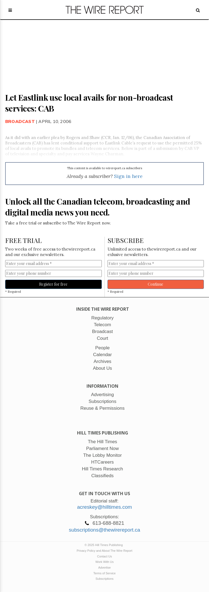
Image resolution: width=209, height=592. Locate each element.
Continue (155, 284)
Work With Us (104, 561)
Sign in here (128, 176)
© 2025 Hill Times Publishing (104, 545)
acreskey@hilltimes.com (104, 507)
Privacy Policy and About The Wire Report (105, 550)
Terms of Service (104, 573)
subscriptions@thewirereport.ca (104, 530)
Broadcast (20, 121)
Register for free (53, 284)
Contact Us (104, 556)
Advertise (104, 567)
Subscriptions (104, 578)
